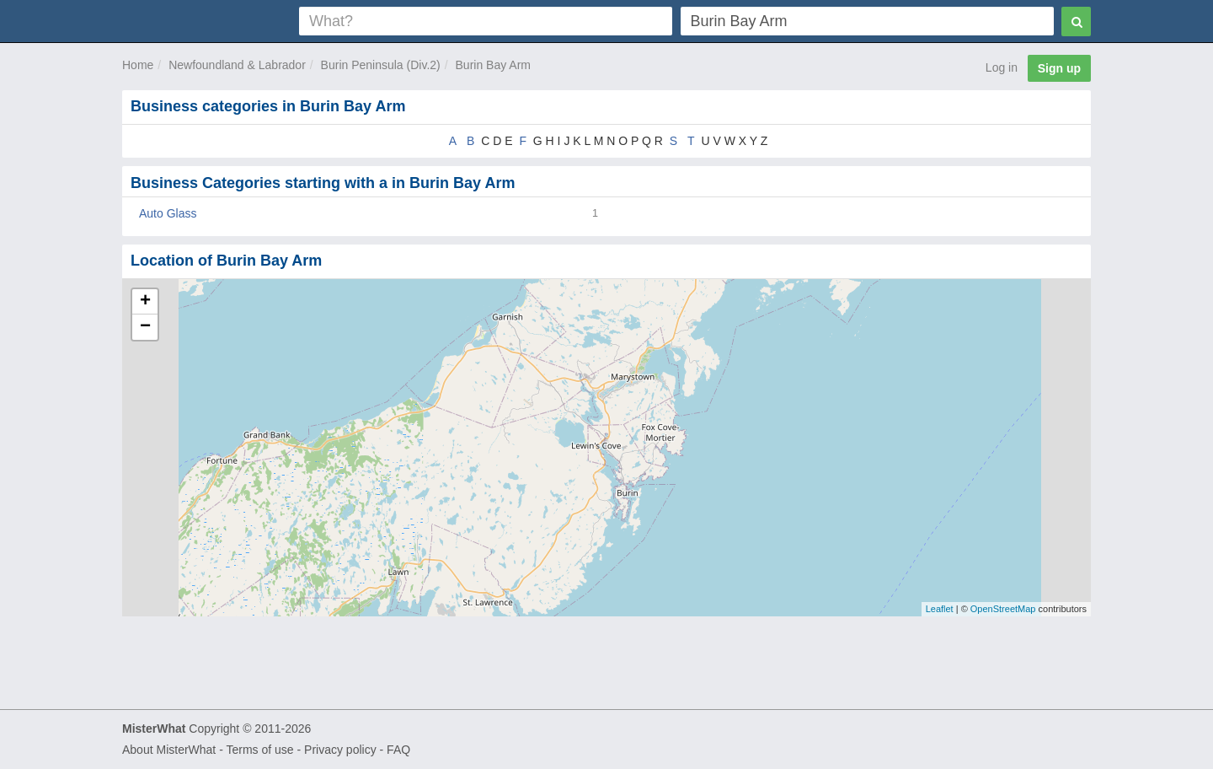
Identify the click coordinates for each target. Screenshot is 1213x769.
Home (137, 65)
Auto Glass (167, 213)
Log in (1002, 67)
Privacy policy (340, 749)
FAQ (398, 749)
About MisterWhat (169, 749)
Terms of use (259, 749)
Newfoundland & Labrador (237, 65)
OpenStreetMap (1003, 609)
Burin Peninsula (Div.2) (381, 65)
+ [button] (145, 302)
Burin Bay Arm (493, 65)
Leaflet (940, 609)
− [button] (145, 327)
